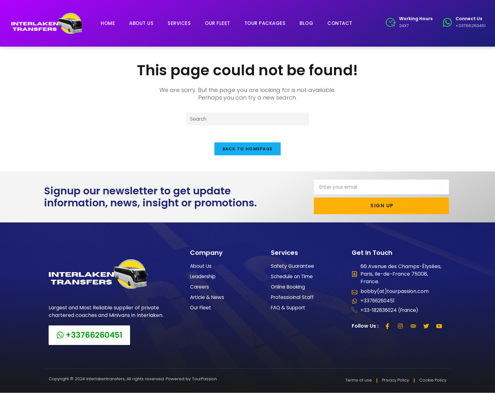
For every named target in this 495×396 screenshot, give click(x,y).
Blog (306, 23)
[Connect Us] (447, 22)
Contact (339, 23)
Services (179, 23)
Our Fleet (217, 23)
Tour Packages (265, 23)
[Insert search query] (247, 119)
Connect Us (469, 18)
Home (108, 23)
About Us (141, 23)
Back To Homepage (248, 151)
